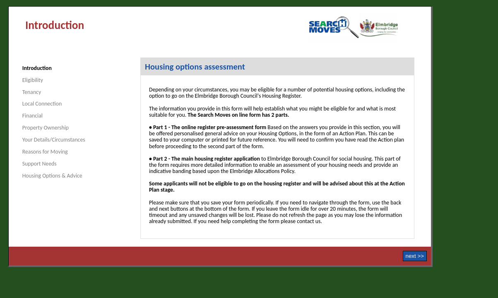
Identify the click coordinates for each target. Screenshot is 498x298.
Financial (32, 115)
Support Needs (39, 163)
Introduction (37, 68)
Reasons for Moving (45, 151)
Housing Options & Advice (52, 175)
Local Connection (42, 103)
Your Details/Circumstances (53, 139)
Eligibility (32, 80)
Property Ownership (45, 127)
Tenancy (31, 92)
